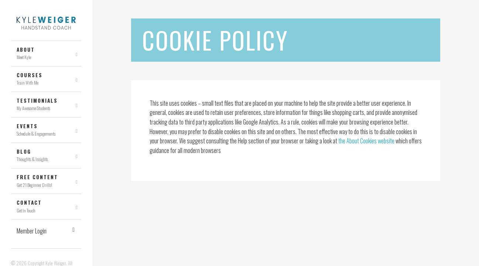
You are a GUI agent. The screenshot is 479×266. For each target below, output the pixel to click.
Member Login (46, 230)
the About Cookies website (366, 140)
